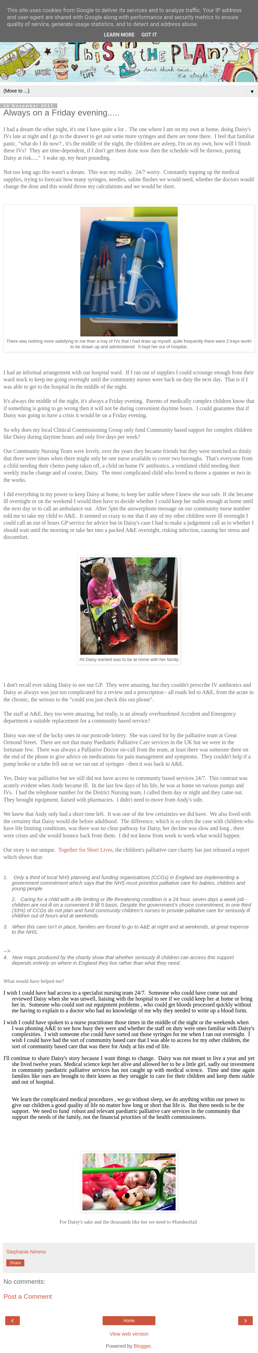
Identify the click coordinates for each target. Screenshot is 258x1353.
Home (129, 1320)
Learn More (119, 35)
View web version (129, 1334)
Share (15, 1262)
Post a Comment (27, 1296)
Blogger (142, 1346)
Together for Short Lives (85, 850)
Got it (149, 35)
